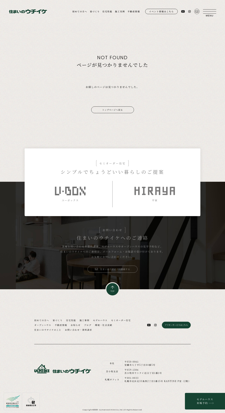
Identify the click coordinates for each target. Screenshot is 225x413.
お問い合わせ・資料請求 (78, 329)
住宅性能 (107, 11)
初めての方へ (79, 11)
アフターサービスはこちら (176, 324)
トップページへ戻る (112, 109)
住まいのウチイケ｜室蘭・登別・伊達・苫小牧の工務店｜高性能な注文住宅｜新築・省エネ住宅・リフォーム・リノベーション (28, 11)
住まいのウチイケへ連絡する (115, 269)
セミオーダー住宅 (121, 320)
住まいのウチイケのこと (47, 329)
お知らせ (76, 324)
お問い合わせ (197, 11)
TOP (112, 291)
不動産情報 (133, 11)
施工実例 (120, 11)
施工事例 (84, 320)
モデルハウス (100, 320)
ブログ (87, 324)
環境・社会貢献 (103, 324)
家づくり (95, 11)
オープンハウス (42, 324)
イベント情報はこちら (161, 11)
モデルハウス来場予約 (205, 401)
